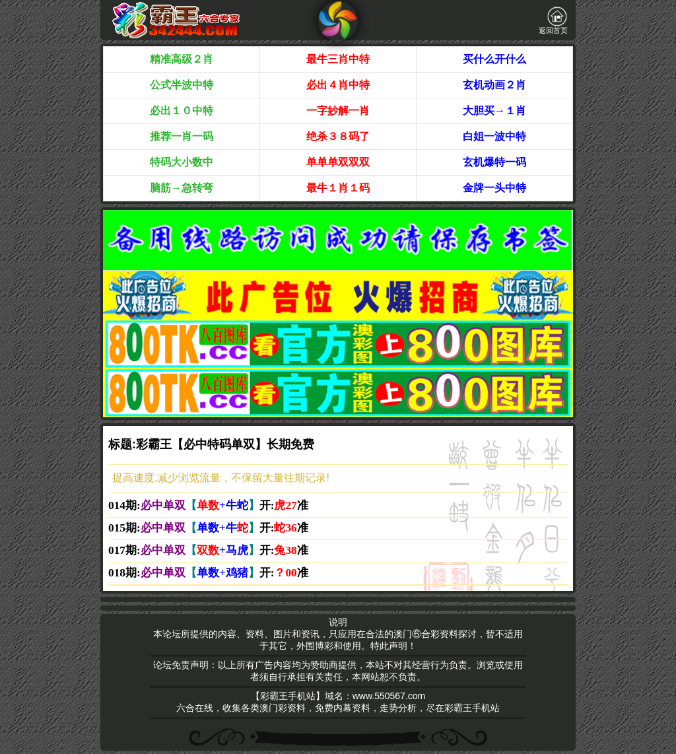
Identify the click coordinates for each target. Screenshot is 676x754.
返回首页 (553, 20)
